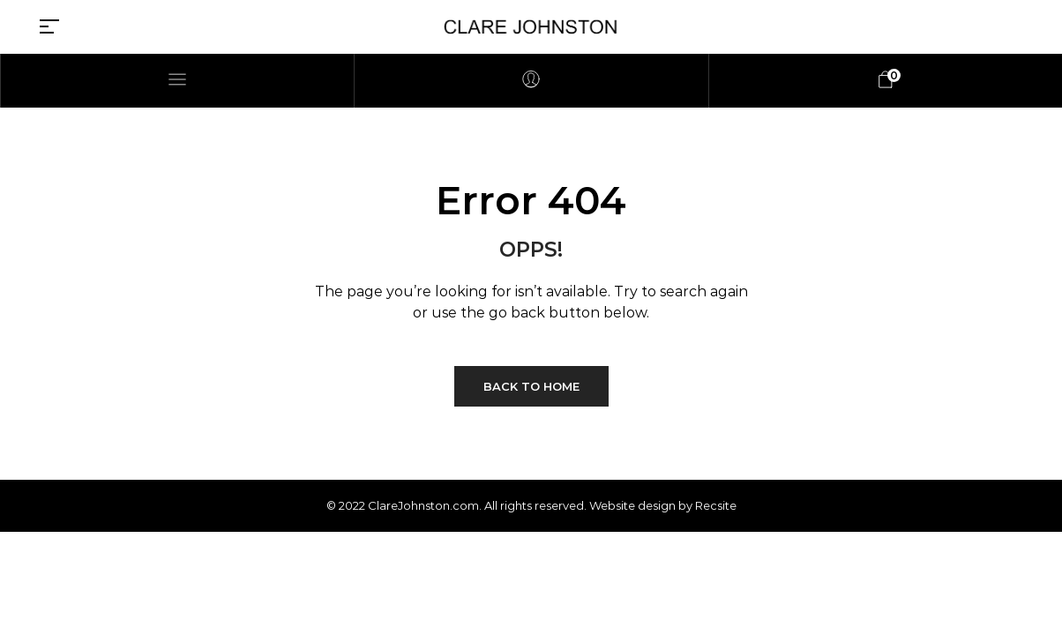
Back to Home (531, 386)
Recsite (716, 505)
